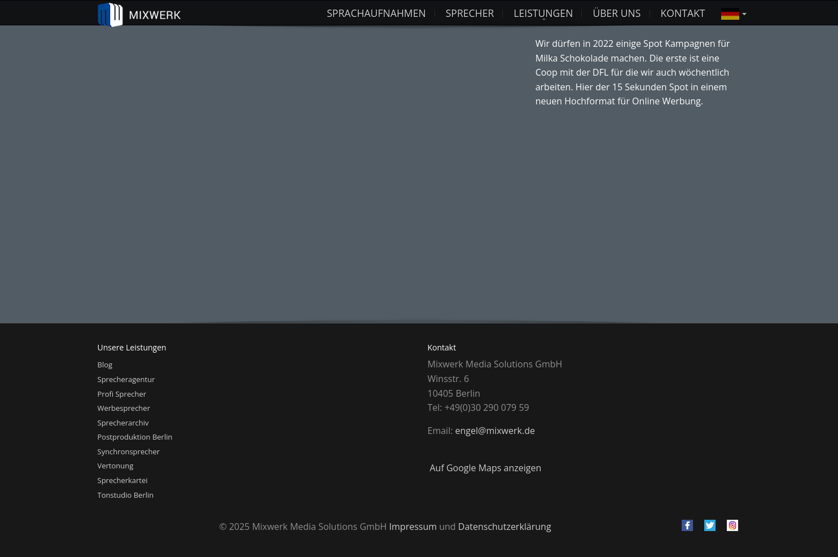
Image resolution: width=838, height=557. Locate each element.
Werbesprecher (124, 408)
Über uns (616, 13)
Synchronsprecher (129, 451)
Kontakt (683, 13)
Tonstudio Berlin (126, 495)
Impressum (413, 526)
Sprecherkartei (123, 480)
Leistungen (543, 13)
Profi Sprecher (122, 394)
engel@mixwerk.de (495, 430)
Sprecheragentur (126, 379)
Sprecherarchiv (123, 423)
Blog (105, 364)
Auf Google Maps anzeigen (486, 468)
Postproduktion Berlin (135, 437)
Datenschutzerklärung (504, 526)
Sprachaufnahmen (376, 13)
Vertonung (116, 465)
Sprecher (470, 13)
